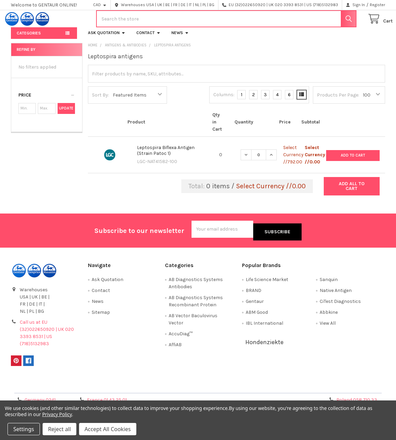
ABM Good (257, 315)
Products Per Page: (338, 100)
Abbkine (329, 315)
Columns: (223, 100)
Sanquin (329, 282)
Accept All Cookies (108, 429)
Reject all (59, 429)
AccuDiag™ (181, 336)
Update (66, 114)
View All (328, 326)
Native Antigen (336, 293)
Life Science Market (267, 282)
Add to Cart (353, 160)
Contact (148, 38)
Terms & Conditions (58, 388)
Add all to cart (352, 191)
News (180, 38)
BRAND (253, 293)
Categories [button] (29, 38)
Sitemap (101, 315)
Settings (23, 429)
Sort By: (100, 100)
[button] (46, 101)
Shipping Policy (151, 388)
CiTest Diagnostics (340, 304)
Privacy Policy (338, 388)
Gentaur (255, 304)
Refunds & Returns (245, 388)
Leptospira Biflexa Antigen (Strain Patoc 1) (166, 156)
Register (377, 4)
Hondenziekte (264, 345)
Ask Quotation (106, 38)
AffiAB (175, 347)
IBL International (264, 326)
